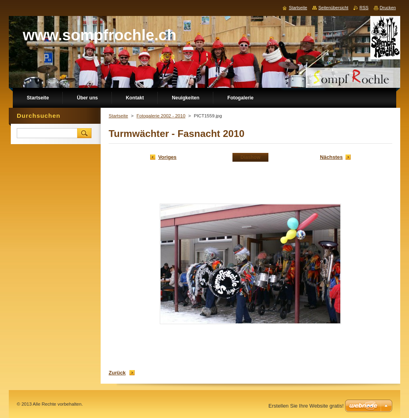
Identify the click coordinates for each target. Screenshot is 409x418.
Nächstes (331, 157)
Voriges (167, 157)
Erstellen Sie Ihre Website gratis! (305, 406)
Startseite (118, 115)
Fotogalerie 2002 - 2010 (161, 115)
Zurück (117, 373)
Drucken (388, 7)
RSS (363, 7)
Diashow (250, 157)
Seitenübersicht (333, 7)
